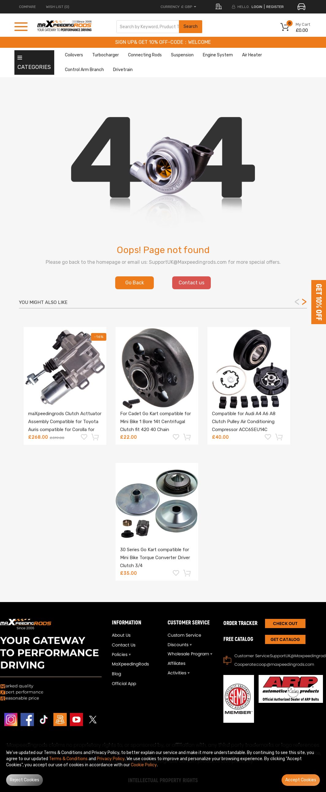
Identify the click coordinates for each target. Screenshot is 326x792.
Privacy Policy (111, 758)
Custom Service (184, 635)
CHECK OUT (285, 623)
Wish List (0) (57, 7)
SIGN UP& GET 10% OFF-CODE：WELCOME (163, 42)
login (257, 7)
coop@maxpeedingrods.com (285, 664)
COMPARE (27, 7)
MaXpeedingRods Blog (130, 669)
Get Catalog (285, 639)
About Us (121, 635)
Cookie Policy (144, 764)
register (275, 7)
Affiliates (176, 663)
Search (191, 26)
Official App (124, 683)
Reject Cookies (24, 780)
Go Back (134, 283)
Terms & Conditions (68, 758)
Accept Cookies (300, 780)
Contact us (191, 283)
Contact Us (123, 645)
